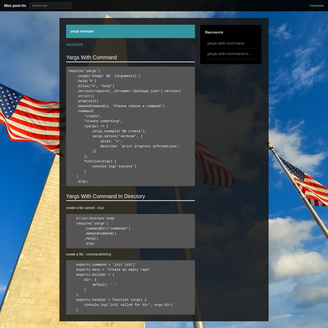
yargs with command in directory (232, 53)
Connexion (317, 5)
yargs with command (225, 43)
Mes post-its (15, 6)
